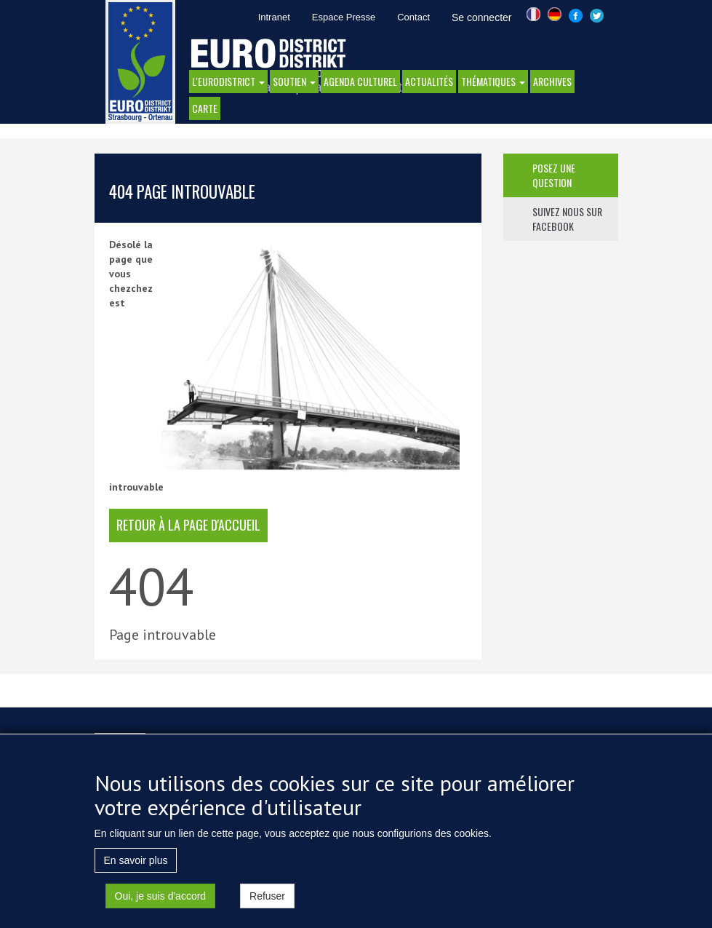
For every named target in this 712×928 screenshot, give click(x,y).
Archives (552, 81)
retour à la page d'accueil (188, 524)
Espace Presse (343, 17)
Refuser (267, 905)
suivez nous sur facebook (567, 219)
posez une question (553, 175)
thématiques (493, 81)
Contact (413, 17)
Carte (204, 108)
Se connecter (482, 17)
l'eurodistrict (228, 81)
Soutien (294, 81)
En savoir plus (136, 870)
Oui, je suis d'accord (161, 905)
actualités (429, 81)
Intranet (274, 17)
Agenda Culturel (360, 81)
